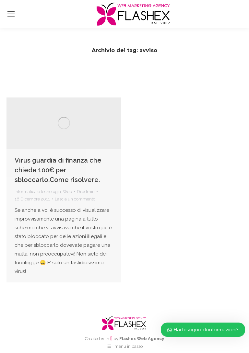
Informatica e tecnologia (38, 191)
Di (86, 191)
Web (67, 191)
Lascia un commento (75, 199)
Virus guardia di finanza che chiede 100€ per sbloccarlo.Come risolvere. (58, 170)
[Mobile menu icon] (11, 13)
